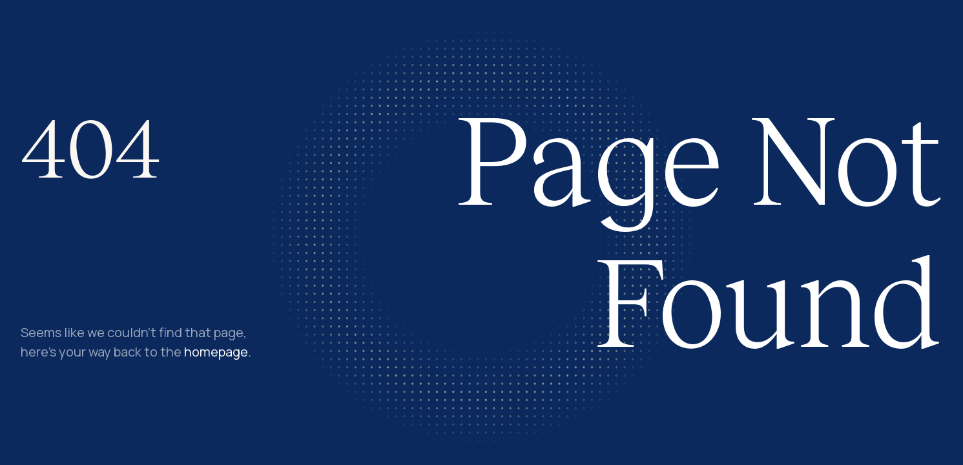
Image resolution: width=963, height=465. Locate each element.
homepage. (217, 351)
